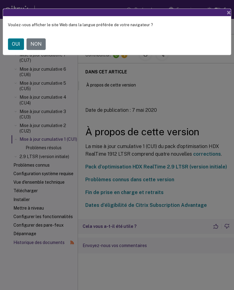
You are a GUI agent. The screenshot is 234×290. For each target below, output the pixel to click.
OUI (16, 44)
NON (36, 44)
